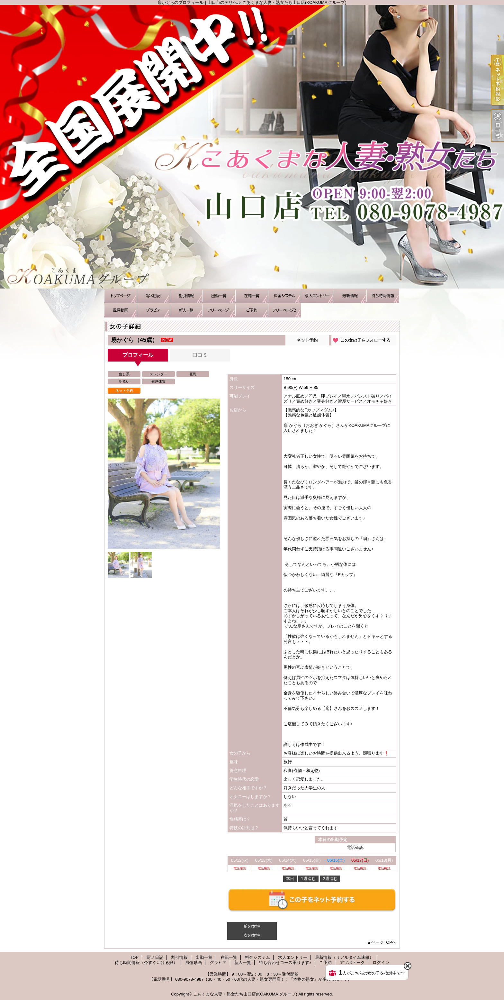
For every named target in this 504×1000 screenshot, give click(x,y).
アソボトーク (284, 310)
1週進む (308, 878)
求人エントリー (317, 296)
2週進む (330, 878)
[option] (164, 474)
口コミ (200, 355)
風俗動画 (120, 310)
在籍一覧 (251, 296)
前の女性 (252, 926)
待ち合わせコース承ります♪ (219, 310)
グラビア (153, 310)
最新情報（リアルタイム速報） (350, 296)
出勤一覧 (219, 296)
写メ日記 (153, 296)
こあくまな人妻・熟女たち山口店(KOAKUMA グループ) (245, 994)
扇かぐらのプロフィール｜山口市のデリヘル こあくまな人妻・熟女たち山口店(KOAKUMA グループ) (252, 147)
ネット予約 (307, 340)
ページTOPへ (384, 942)
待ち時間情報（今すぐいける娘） (382, 296)
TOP (120, 296)
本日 (290, 878)
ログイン (381, 962)
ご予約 (251, 310)
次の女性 (252, 935)
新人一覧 (186, 310)
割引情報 (186, 296)
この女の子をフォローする (365, 340)
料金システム (284, 296)
